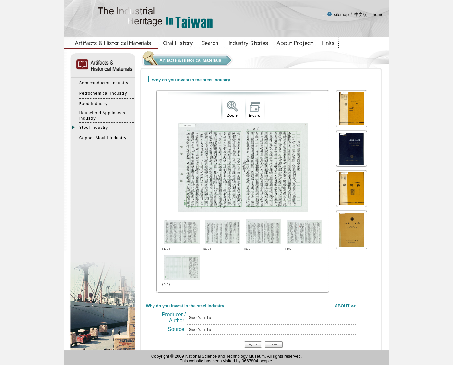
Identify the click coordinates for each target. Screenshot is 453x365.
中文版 (360, 14)
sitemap (341, 14)
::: (323, 14)
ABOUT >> (345, 305)
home (378, 14)
